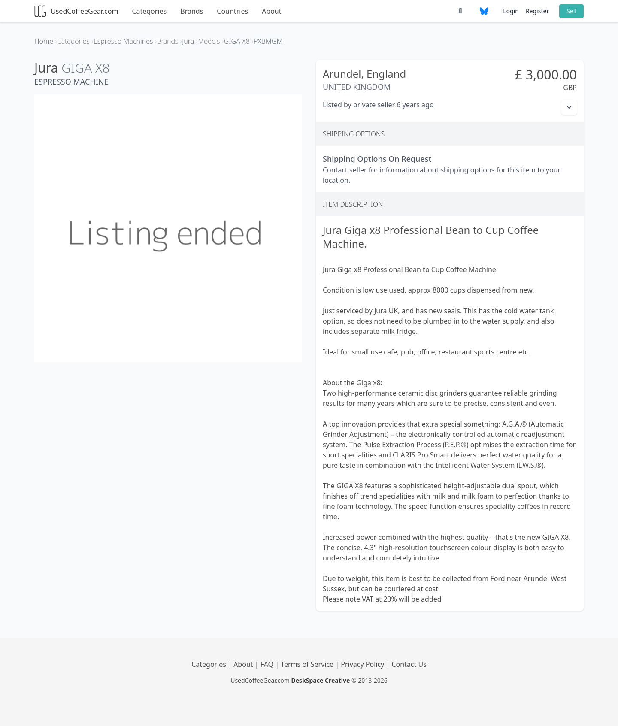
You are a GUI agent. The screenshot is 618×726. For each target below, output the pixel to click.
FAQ (268, 664)
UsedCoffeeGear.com (76, 11)
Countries (232, 11)
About (271, 11)
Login (511, 11)
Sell (571, 11)
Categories (149, 11)
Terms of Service (308, 664)
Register (537, 11)
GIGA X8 (85, 67)
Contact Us (408, 664)
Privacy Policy (363, 664)
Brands (191, 11)
